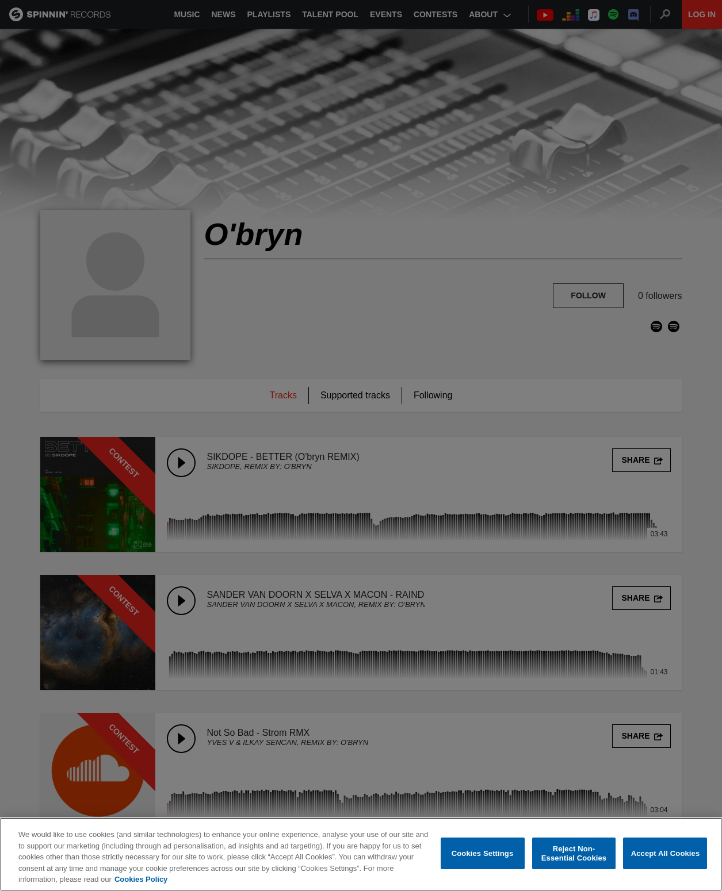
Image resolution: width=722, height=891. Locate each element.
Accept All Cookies (665, 854)
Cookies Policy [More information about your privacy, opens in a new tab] (140, 879)
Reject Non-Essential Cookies (573, 854)
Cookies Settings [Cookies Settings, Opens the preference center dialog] (483, 854)
